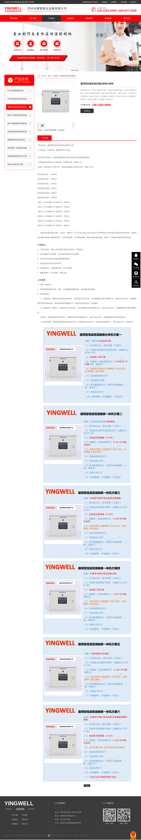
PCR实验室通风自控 (15, 91)
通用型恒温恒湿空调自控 (17, 107)
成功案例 (108, 18)
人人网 (58, 130)
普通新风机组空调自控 (16, 140)
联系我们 (133, 2)
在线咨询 (87, 111)
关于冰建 (32, 18)
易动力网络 (85, 835)
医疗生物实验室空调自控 (17, 123)
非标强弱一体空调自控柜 (17, 148)
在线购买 (104, 2)
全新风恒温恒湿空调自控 (17, 132)
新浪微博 (53, 130)
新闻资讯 (89, 18)
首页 (49, 76)
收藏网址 (114, 2)
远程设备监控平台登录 (90, 2)
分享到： (40, 130)
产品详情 (44, 138)
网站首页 (13, 18)
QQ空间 (46, 130)
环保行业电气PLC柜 (15, 164)
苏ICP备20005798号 (40, 835)
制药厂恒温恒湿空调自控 (17, 115)
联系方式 (126, 18)
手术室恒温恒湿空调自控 (17, 99)
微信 (63, 130)
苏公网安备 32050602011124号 (60, 835)
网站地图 (124, 2)
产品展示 (51, 18)
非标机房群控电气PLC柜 (17, 156)
